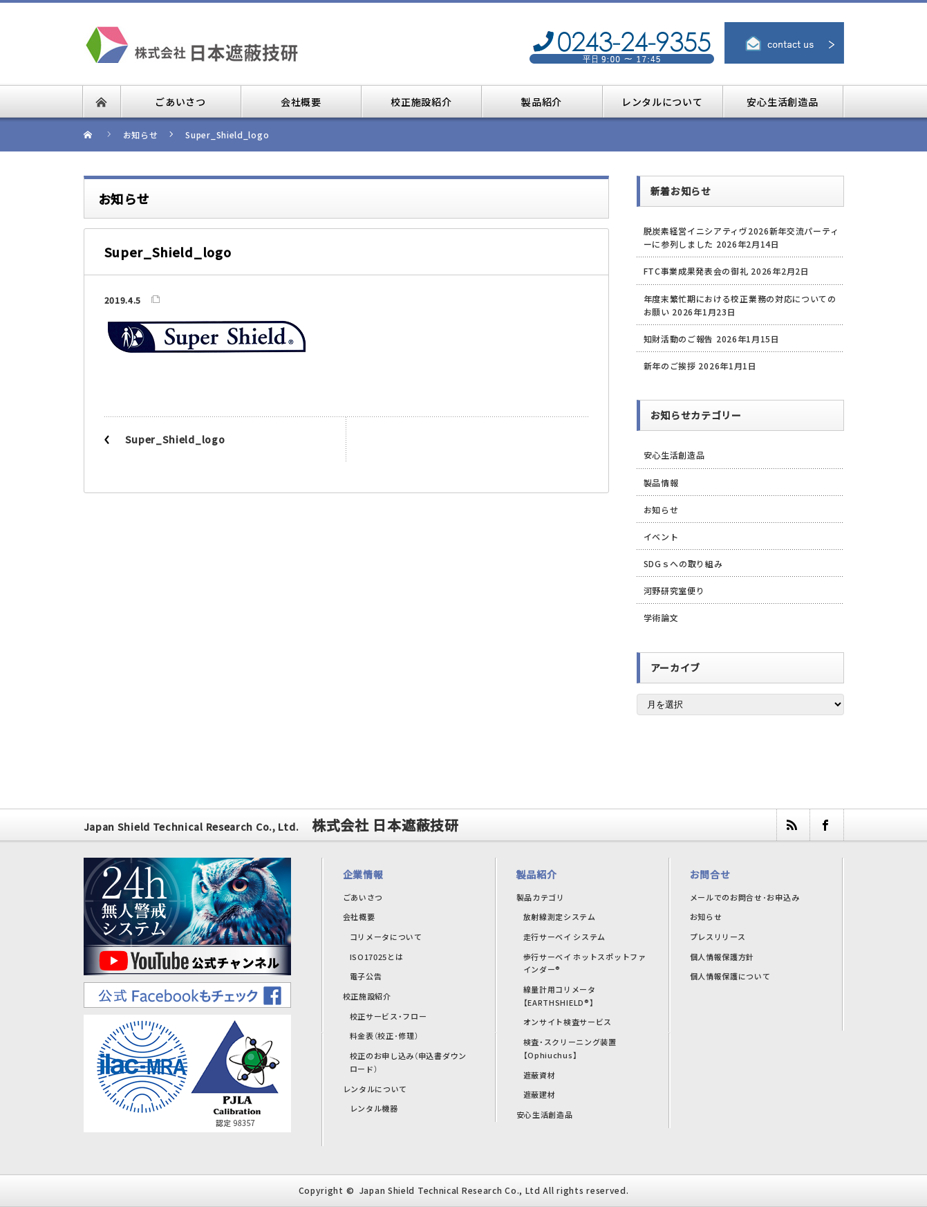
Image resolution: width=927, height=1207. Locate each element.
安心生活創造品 (674, 455)
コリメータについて (386, 936)
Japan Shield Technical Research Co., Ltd (450, 1190)
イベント (661, 536)
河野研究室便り (674, 590)
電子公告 (366, 976)
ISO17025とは (377, 956)
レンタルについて (375, 1088)
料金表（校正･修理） (384, 1035)
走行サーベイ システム (564, 936)
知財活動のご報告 (679, 338)
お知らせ (661, 509)
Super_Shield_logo (175, 439)
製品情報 (661, 482)
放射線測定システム (559, 916)
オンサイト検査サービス (567, 1021)
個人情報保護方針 (722, 956)
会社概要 (359, 916)
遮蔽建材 (539, 1094)
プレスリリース (718, 936)
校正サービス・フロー (388, 1016)
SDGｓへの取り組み (683, 563)
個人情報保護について (730, 976)
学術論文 (661, 617)
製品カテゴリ (540, 897)
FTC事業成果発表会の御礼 (696, 271)
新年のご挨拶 (670, 365)
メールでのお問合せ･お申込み (745, 897)
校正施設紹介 (367, 996)
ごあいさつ (363, 897)
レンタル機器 (374, 1108)
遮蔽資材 (539, 1074)
